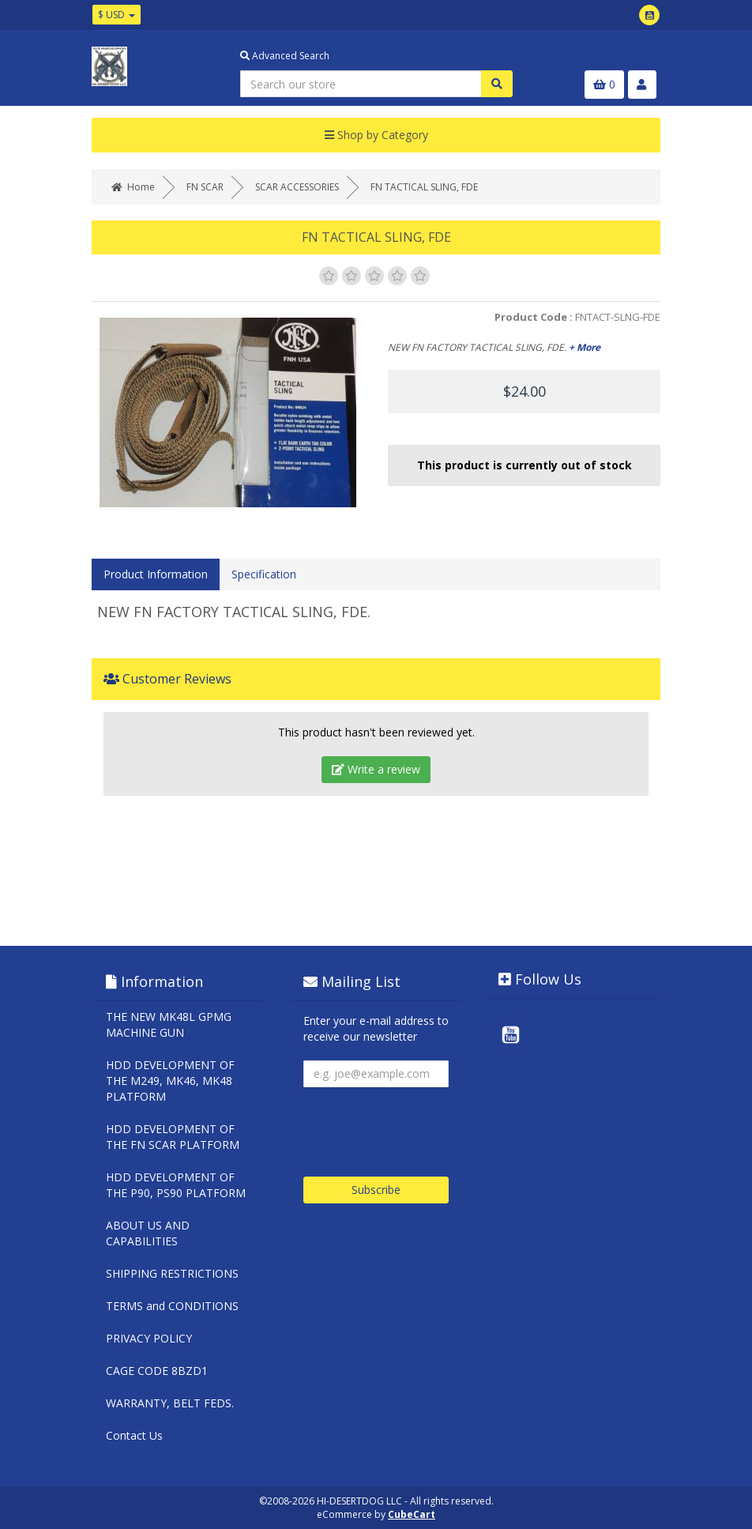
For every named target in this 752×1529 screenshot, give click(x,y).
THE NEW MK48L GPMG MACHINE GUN (168, 1024)
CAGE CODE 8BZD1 (157, 1370)
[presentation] (423, 1126)
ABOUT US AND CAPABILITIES (148, 1233)
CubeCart (411, 1514)
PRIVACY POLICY (149, 1338)
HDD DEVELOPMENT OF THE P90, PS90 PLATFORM (176, 1184)
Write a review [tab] (376, 769)
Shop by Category (376, 134)
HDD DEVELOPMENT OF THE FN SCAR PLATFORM (172, 1136)
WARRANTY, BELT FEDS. (170, 1402)
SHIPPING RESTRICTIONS (172, 1273)
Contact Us (134, 1435)
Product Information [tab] (155, 574)
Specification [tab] (263, 574)
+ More (584, 347)
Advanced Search (284, 55)
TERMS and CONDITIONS (172, 1305)
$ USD (116, 14)
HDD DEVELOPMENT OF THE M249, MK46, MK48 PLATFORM (170, 1080)
